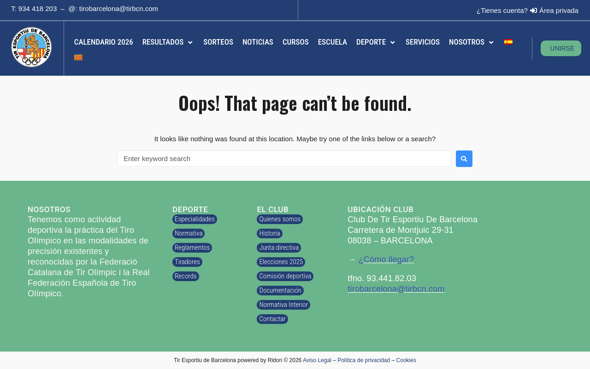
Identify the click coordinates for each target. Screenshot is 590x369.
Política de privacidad (363, 360)
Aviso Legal (317, 360)
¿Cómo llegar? (386, 259)
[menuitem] (508, 42)
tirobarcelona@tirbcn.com (118, 8)
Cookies (406, 360)
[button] (168, 42)
